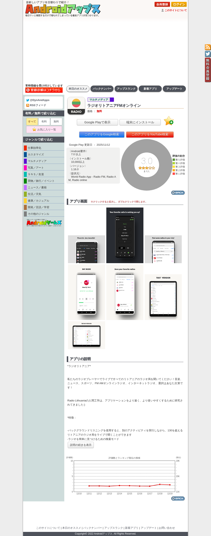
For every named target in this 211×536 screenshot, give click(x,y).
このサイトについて (176, 10)
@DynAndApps (37, 100)
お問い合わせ (167, 527)
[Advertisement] (105, 50)
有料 (44, 121)
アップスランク (126, 88)
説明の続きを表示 (80, 444)
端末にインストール (140, 122)
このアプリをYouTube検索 (149, 134)
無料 (56, 121)
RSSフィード (36, 105)
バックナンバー (102, 88)
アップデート (174, 88)
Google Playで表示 (97, 122)
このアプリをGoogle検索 (101, 134)
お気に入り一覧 (45, 129)
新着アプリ (150, 88)
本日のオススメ (78, 88)
